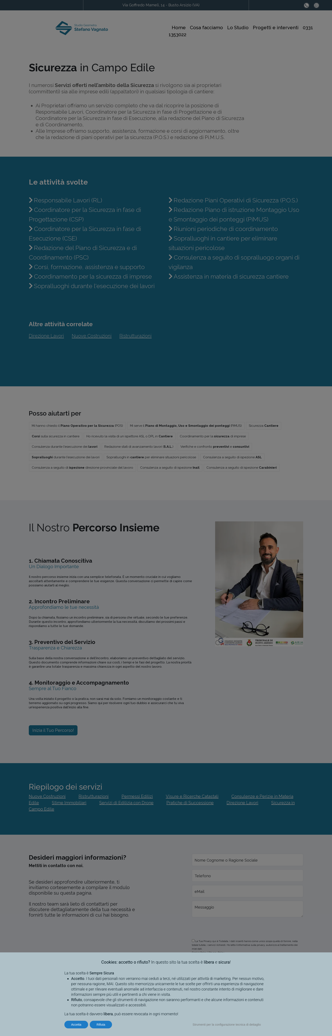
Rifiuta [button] (101, 1024)
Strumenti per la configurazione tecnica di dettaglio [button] (227, 1024)
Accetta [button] (76, 1024)
